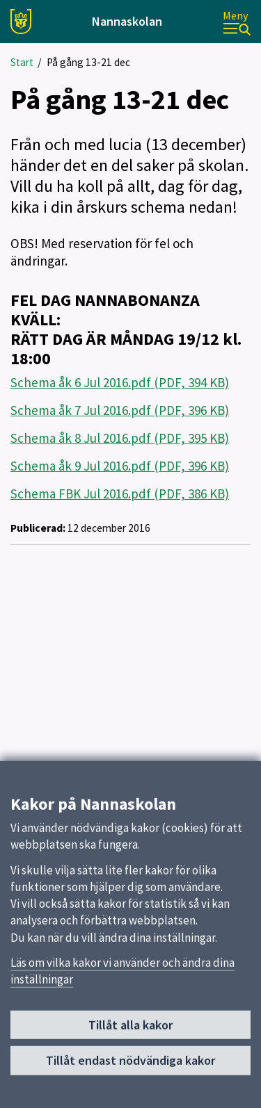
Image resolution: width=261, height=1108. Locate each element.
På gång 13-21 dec (88, 62)
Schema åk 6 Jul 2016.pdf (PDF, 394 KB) (119, 382)
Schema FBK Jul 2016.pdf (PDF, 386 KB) (119, 493)
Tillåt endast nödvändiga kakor (130, 1063)
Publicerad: (37, 528)
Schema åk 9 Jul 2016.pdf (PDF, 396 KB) (119, 465)
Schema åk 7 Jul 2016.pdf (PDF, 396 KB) (119, 410)
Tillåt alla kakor (130, 1028)
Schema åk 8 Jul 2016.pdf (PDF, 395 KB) (119, 438)
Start (21, 62)
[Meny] (237, 22)
